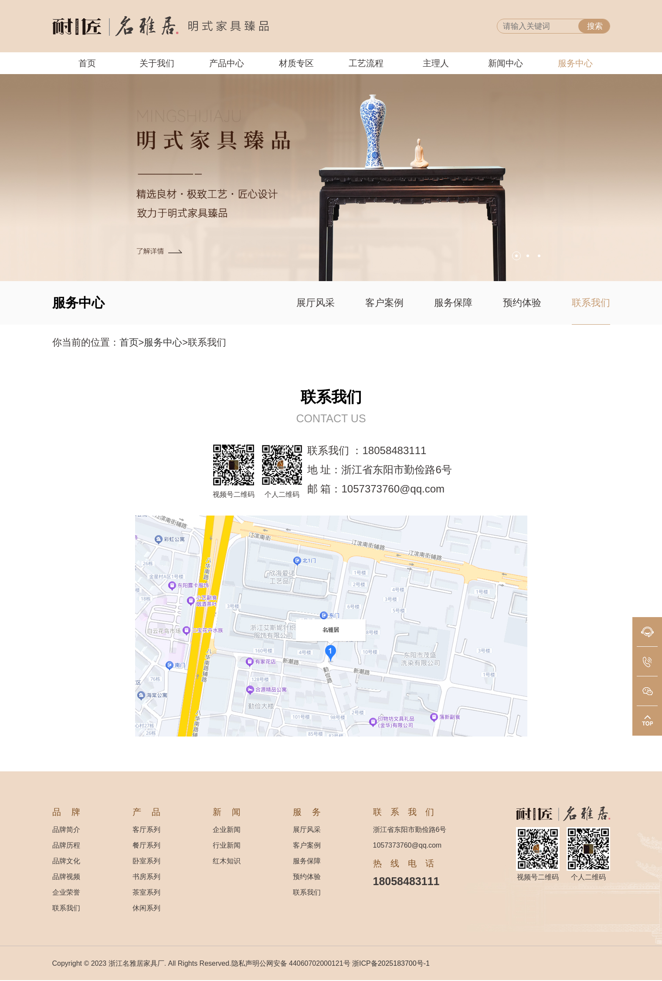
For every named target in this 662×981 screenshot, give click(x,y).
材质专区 (296, 63)
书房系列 (146, 876)
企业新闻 (227, 829)
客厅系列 (146, 829)
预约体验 (522, 302)
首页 (87, 63)
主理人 (436, 63)
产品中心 (226, 63)
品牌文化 (66, 861)
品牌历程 (66, 845)
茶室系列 (146, 892)
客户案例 (384, 302)
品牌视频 (66, 876)
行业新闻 (227, 845)
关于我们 (156, 63)
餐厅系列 (146, 845)
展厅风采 (315, 302)
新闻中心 (505, 63)
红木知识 (227, 861)
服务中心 (575, 63)
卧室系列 (146, 861)
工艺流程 (366, 63)
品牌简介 (66, 829)
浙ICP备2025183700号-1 (391, 963)
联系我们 (591, 302)
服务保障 (453, 302)
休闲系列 (146, 908)
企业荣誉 (66, 892)
